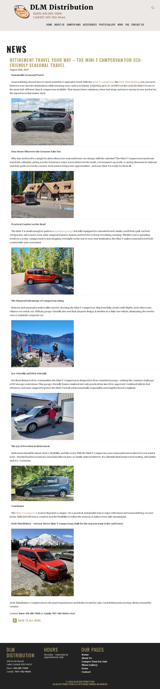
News (120, 24)
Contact (86, 672)
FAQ (127, 24)
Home (49, 24)
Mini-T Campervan (103, 82)
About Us (87, 658)
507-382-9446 (55, 17)
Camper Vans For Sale (94, 661)
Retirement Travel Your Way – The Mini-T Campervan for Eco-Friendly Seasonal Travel (76, 62)
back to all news (29, 620)
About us (59, 24)
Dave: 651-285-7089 (29, 613)
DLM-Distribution (128, 82)
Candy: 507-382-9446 (56, 613)
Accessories (90, 24)
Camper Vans (74, 24)
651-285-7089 (52, 13)
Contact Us (137, 24)
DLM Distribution (62, 7)
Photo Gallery (107, 24)
